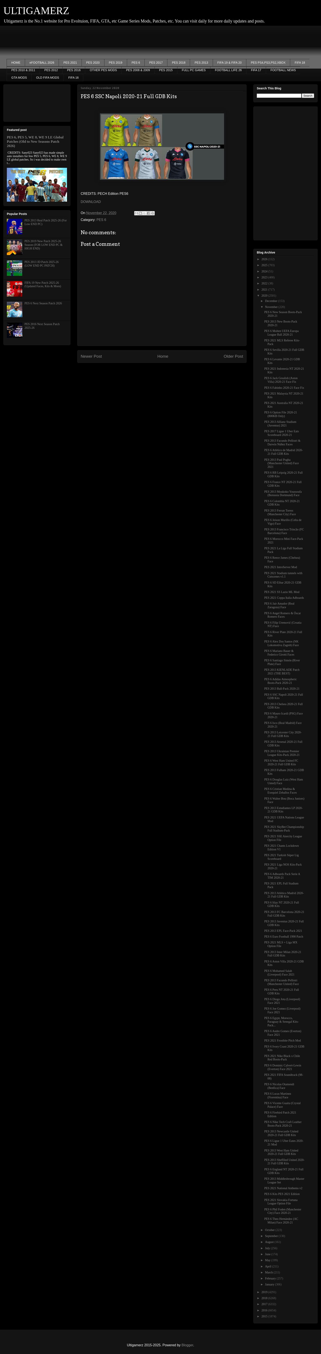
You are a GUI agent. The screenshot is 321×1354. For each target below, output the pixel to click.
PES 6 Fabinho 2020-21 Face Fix (284, 387)
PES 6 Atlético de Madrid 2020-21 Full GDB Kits (283, 452)
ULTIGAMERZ (36, 10)
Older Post (233, 356)
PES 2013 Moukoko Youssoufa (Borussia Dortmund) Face (283, 493)
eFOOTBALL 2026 (42, 62)
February (270, 1278)
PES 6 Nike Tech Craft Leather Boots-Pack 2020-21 (283, 1123)
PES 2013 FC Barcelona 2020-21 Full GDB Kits (284, 913)
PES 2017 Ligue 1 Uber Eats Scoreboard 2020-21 (281, 433)
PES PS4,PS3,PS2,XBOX (268, 62)
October (270, 1230)
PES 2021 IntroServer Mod (280, 567)
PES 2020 (93, 62)
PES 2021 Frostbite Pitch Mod (282, 1040)
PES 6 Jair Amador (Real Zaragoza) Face (279, 605)
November (271, 307)
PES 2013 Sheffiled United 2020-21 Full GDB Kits (284, 1161)
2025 (265, 265)
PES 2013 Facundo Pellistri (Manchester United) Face (281, 982)
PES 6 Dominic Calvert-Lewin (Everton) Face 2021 (282, 1067)
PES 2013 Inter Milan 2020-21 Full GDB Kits (282, 953)
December (271, 301)
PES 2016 (73, 70)
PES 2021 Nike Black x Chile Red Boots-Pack (282, 1057)
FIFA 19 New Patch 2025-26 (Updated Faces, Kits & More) (43, 284)
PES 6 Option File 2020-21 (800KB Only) (280, 414)
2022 (265, 283)
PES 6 (136, 62)
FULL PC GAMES (194, 70)
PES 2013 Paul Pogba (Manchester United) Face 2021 (281, 463)
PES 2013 (201, 62)
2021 (265, 289)
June (268, 1254)
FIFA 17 (256, 70)
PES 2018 (178, 62)
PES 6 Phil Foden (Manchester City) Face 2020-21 (282, 1211)
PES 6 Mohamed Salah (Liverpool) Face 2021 (279, 972)
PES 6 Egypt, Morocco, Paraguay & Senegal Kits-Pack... (281, 1021)
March (269, 1272)
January (270, 1284)
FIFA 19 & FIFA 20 (229, 62)
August (269, 1242)
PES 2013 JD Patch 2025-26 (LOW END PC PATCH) (42, 263)
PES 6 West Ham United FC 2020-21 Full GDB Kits (281, 762)
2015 (265, 1316)
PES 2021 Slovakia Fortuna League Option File (280, 1201)
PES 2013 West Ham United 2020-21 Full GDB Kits (281, 1152)
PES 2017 (156, 62)
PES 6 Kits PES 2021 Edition (282, 1194)
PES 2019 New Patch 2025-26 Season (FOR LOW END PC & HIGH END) (43, 245)
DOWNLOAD (91, 202)
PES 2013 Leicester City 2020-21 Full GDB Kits (283, 734)
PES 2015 (166, 70)
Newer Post (91, 356)
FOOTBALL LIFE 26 (228, 70)
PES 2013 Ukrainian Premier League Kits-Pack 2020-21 (282, 753)
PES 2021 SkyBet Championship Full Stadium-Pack (284, 828)
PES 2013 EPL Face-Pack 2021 (283, 930)
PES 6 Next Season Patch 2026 (43, 303)
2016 (265, 1310)
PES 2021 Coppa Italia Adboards (284, 597)
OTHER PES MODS (103, 70)
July (268, 1248)
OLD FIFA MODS (47, 77)
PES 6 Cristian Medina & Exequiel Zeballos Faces (280, 790)
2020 (265, 295)
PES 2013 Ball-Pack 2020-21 (282, 688)
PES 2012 (51, 70)
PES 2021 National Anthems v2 (283, 1188)
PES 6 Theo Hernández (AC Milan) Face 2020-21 (281, 1220)
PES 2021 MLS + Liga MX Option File (280, 944)
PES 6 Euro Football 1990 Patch (283, 936)
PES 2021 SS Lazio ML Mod (281, 592)
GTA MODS (19, 77)
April (268, 1266)
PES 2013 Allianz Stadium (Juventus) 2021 (280, 423)
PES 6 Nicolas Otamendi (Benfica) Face (279, 1086)
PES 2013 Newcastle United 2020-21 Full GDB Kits (281, 1133)
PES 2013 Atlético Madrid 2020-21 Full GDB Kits (284, 895)
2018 (265, 1298)
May (268, 1260)
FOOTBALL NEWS (283, 70)
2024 (265, 271)
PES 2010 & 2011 (23, 70)
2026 (265, 259)
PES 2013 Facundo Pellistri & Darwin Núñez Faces (282, 442)
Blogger (187, 1345)
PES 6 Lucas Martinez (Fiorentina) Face (277, 1095)
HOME (15, 62)
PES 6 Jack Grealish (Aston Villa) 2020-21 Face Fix (281, 380)
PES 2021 (70, 62)
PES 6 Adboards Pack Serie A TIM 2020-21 (282, 875)
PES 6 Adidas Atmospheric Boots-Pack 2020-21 (280, 681)
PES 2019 (115, 62)
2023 (265, 277)
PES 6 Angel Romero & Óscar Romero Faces (282, 615)
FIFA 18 (300, 62)
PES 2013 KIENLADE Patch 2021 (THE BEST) (282, 671)
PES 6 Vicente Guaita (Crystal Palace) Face (282, 1105)
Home (162, 356)
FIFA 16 (73, 77)
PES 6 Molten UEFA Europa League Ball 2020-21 (281, 332)
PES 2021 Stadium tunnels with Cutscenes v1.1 (283, 575)
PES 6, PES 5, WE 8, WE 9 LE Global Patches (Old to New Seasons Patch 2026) (35, 141)
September (271, 1236)
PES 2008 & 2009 (138, 70)
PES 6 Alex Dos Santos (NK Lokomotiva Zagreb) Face (281, 643)
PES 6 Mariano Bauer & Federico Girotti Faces (279, 652)
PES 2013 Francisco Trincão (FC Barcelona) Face (284, 531)
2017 (265, 1304)
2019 (265, 1292)
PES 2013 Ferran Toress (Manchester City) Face (280, 512)
